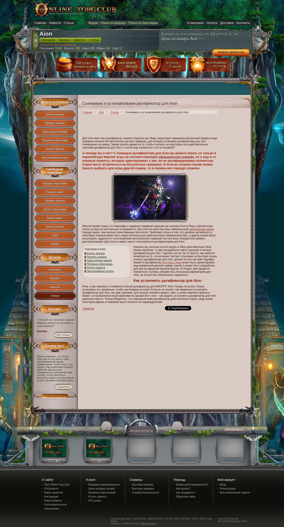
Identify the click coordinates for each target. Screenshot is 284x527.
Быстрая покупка (142, 484)
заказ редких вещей (121, 66)
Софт (54, 235)
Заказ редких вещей (99, 260)
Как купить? (183, 488)
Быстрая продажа (143, 488)
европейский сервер (201, 229)
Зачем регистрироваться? (192, 484)
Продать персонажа (55, 183)
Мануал (55, 278)
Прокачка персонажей (101, 492)
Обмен (55, 244)
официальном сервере (176, 157)
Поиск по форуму (113, 23)
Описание (55, 269)
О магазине (195, 23)
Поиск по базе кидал (143, 23)
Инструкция (51, 496)
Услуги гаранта (96, 267)
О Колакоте (51, 488)
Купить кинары (96, 253)
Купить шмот (55, 218)
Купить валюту (55, 226)
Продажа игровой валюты (104, 484)
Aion (101, 112)
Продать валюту (55, 200)
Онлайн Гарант (98, 460)
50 (108, 48)
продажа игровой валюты (77, 66)
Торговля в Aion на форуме (57, 44)
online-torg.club (70, 9)
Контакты (243, 23)
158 (77, 48)
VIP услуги (94, 500)
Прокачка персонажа (99, 264)
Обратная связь (185, 496)
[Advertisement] (163, 126)
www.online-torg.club (228, 518)
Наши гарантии (53, 492)
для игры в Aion (171, 262)
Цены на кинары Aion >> (182, 38)
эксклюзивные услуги (209, 66)
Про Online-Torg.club (56, 484)
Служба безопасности (145, 492)
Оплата (212, 23)
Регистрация (227, 488)
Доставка (226, 23)
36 (92, 48)
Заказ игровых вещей (101, 488)
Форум (93, 23)
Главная (87, 112)
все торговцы (233, 430)
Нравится (88, 308)
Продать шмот (55, 192)
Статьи (114, 112)
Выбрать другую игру (231, 52)
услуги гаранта (165, 66)
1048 (58, 48)
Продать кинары (97, 257)
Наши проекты (53, 500)
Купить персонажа (55, 209)
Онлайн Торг (54, 460)
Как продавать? (185, 492)
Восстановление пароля (235, 492)
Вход (223, 484)
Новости (55, 287)
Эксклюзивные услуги (100, 271)
